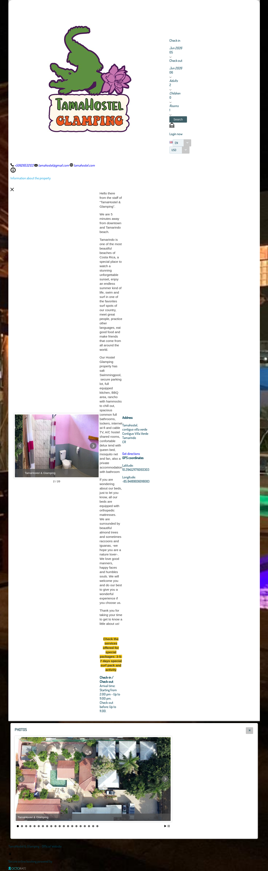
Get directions (131, 454)
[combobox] (182, 142)
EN (176, 143)
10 (55, 826)
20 (97, 826)
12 (64, 826)
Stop (169, 826)
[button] (178, 119)
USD (173, 150)
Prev (20, 446)
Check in (174, 40)
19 (93, 826)
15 (76, 826)
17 (85, 826)
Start (165, 826)
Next (93, 446)
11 (60, 826)
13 (68, 826)
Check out (175, 60)
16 (81, 826)
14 (72, 826)
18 (89, 826)
